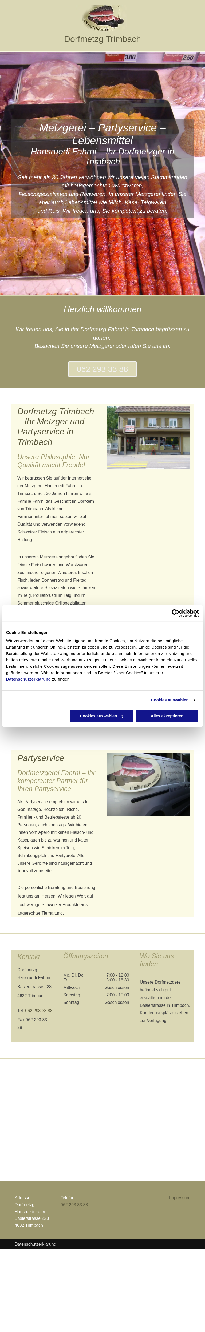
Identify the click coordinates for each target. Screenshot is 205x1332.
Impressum (179, 1198)
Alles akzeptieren (167, 716)
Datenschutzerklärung (28, 679)
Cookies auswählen (170, 700)
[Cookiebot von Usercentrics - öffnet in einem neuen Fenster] (175, 613)
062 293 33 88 (38, 1010)
